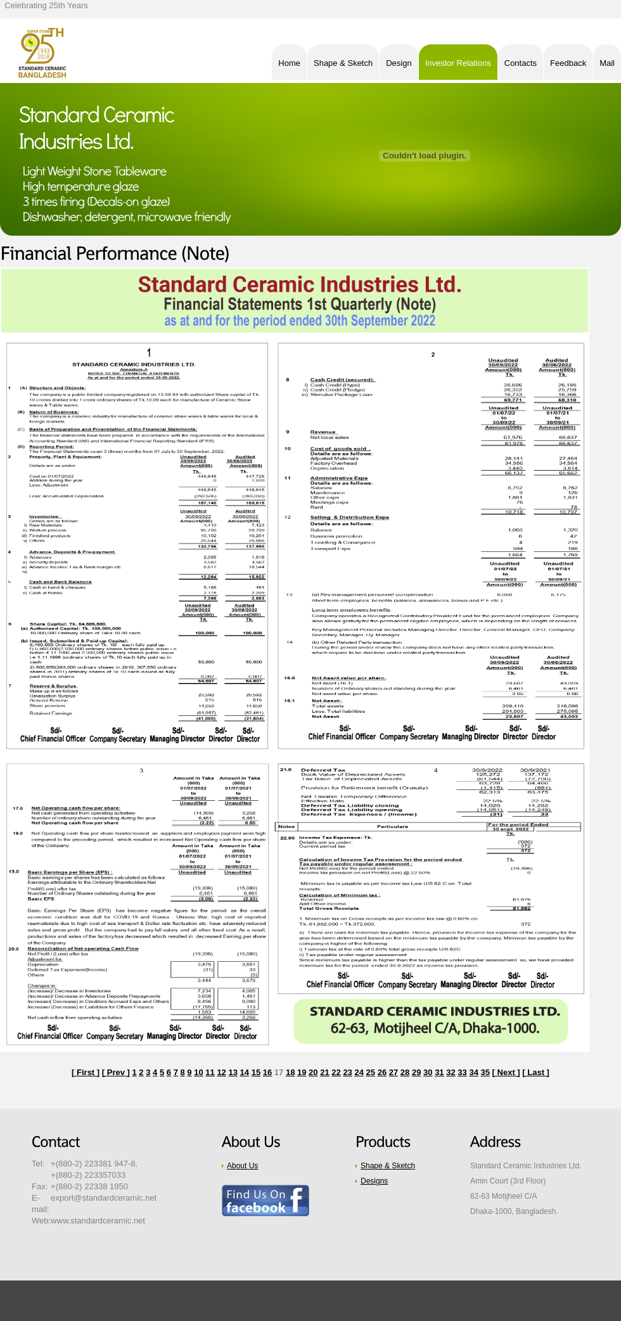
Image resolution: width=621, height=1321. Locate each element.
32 (450, 1072)
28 (404, 1072)
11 (209, 1072)
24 (358, 1072)
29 (416, 1072)
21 (324, 1072)
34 (473, 1072)
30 (427, 1072)
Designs (374, 1181)
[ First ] (85, 1072)
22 (335, 1072)
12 (221, 1072)
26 (382, 1072)
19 (301, 1072)
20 (313, 1072)
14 (244, 1072)
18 (290, 1072)
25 (370, 1072)
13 (232, 1072)
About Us (242, 1165)
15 (256, 1072)
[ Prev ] (116, 1072)
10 (198, 1072)
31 (439, 1072)
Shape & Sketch (388, 1165)
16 (267, 1072)
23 (347, 1072)
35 (485, 1072)
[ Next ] (506, 1072)
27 (393, 1072)
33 (462, 1072)
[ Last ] (535, 1072)
